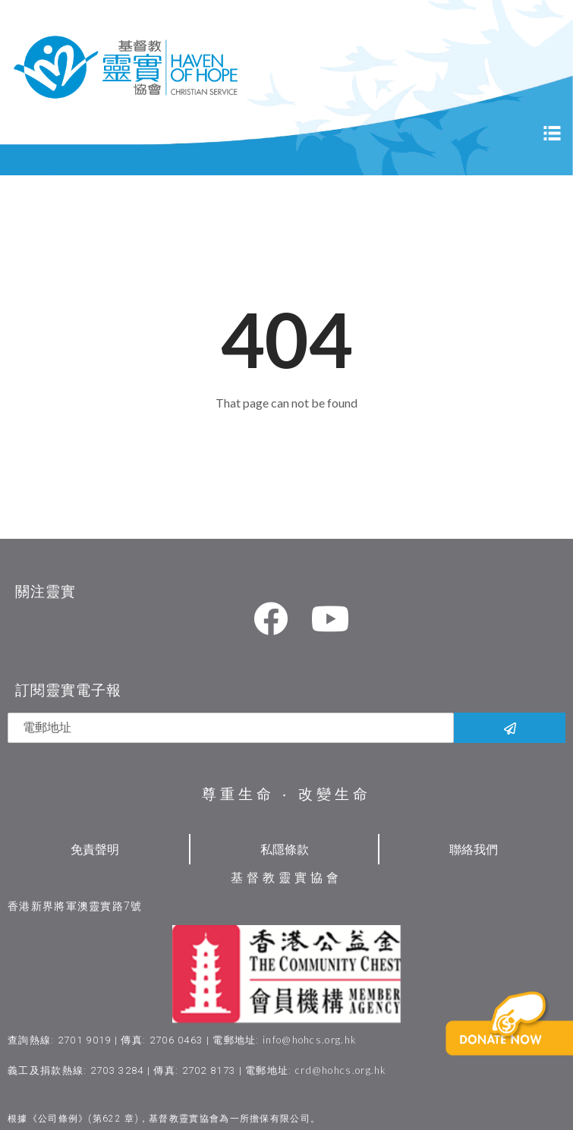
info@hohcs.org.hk (310, 1040)
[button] (517, 1047)
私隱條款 (284, 849)
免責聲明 (95, 849)
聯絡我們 (473, 849)
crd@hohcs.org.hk (341, 1070)
